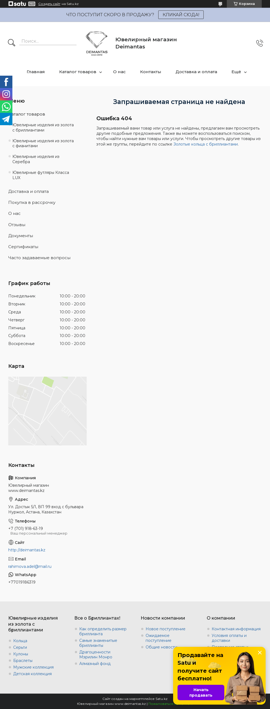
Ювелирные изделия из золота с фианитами (43, 143)
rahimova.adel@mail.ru (29, 566)
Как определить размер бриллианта (103, 631)
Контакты (150, 71)
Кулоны (20, 653)
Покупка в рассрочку (31, 202)
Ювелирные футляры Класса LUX (40, 175)
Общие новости (161, 647)
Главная (36, 71)
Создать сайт (49, 4)
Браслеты (22, 660)
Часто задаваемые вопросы (39, 257)
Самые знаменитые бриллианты (98, 643)
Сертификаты (23, 246)
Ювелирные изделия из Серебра (35, 159)
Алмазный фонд (95, 663)
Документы (20, 235)
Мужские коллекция (33, 667)
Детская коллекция (32, 673)
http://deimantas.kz (26, 550)
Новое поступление (166, 628)
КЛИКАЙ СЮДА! (181, 14)
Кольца (20, 640)
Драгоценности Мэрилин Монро (95, 654)
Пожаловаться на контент (170, 704)
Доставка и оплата (196, 71)
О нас (119, 71)
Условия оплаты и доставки (229, 638)
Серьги (20, 647)
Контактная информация (236, 628)
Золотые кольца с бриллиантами (205, 144)
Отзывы (16, 224)
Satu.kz (162, 699)
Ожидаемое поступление (158, 638)
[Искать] (12, 43)
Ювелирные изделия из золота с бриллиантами (43, 127)
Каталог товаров (77, 71)
